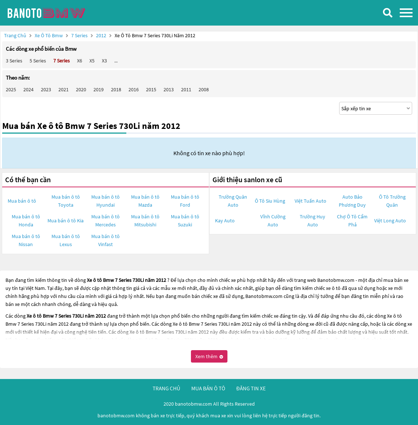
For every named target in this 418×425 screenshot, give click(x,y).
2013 (169, 89)
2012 (101, 35)
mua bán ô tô (208, 388)
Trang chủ (15, 35)
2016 (134, 89)
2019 (98, 89)
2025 (11, 89)
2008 (204, 89)
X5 (92, 60)
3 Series (14, 60)
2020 (81, 89)
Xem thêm (209, 356)
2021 (63, 89)
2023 (46, 89)
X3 (104, 60)
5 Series (38, 60)
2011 (186, 89)
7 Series (80, 35)
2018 (116, 89)
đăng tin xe (251, 388)
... (116, 60)
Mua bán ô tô (22, 201)
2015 (151, 89)
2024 (28, 89)
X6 (79, 60)
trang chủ (166, 388)
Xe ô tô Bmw (49, 35)
